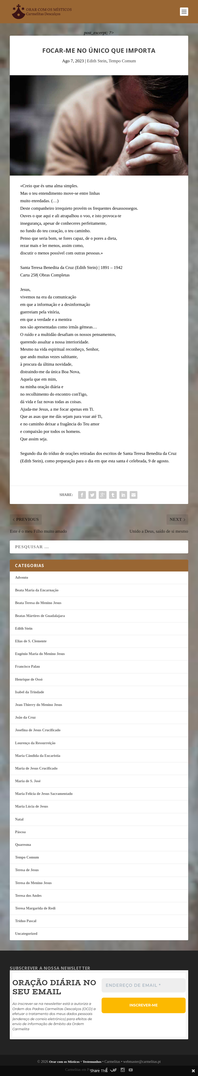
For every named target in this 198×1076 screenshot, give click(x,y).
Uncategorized (26, 934)
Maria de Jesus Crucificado (36, 768)
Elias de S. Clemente (30, 641)
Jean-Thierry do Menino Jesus (38, 705)
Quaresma (23, 845)
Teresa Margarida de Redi (35, 908)
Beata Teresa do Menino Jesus (38, 603)
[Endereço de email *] (144, 985)
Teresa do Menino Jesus (33, 883)
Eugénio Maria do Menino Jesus (40, 654)
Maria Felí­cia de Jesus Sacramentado (43, 794)
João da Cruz (25, 717)
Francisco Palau (27, 666)
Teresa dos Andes (28, 896)
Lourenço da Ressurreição (35, 743)
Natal (19, 819)
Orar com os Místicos (64, 1062)
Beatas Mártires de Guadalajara (40, 616)
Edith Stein (96, 60)
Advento (21, 578)
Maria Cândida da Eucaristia (37, 756)
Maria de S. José (27, 781)
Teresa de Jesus (27, 870)
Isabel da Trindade (29, 692)
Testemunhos (92, 1062)
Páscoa (20, 832)
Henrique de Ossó (29, 679)
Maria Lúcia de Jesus (31, 806)
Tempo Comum (122, 60)
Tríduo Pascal (25, 921)
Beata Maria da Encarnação (36, 590)
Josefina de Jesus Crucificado (37, 730)
